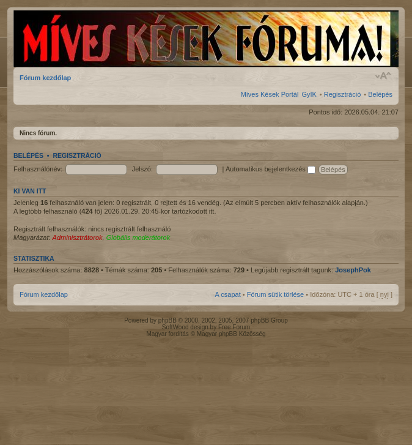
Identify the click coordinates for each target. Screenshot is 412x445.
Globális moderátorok (138, 237)
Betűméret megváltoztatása (383, 75)
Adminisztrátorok (78, 237)
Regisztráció (342, 94)
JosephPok (353, 270)
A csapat (228, 294)
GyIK (308, 94)
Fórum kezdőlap (45, 77)
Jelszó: (142, 169)
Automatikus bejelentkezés (270, 169)
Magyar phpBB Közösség (231, 334)
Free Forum (234, 327)
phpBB (167, 320)
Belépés (380, 94)
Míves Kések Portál (270, 94)
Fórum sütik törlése (275, 294)
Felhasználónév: (37, 169)
